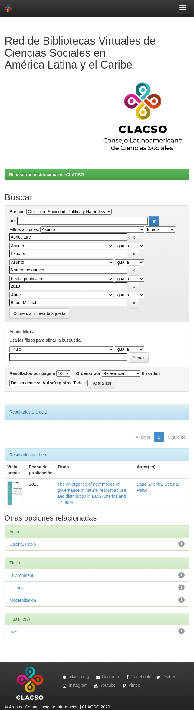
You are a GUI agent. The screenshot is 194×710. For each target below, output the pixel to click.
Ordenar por (88, 373)
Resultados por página (32, 373)
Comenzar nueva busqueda (39, 313)
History (16, 587)
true (13, 631)
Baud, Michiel (149, 484)
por (12, 220)
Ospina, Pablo (22, 544)
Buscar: (17, 211)
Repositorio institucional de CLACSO (46, 174)
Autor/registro (56, 382)
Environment (21, 575)
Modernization (22, 600)
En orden (151, 373)
